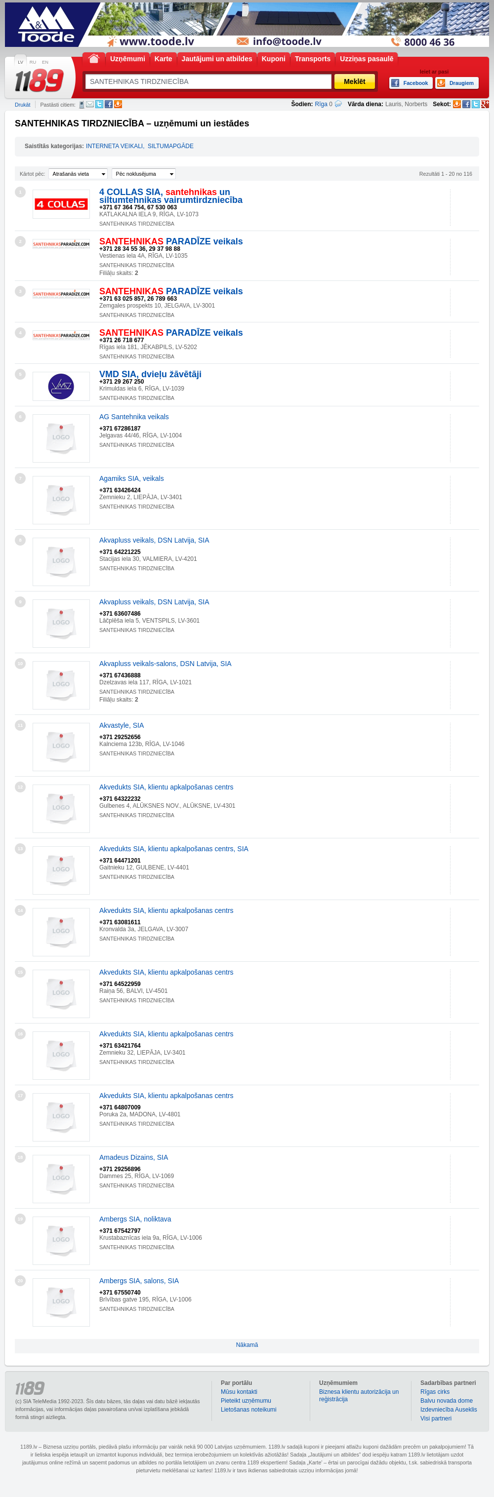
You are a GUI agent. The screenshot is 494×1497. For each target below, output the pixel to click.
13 (20, 848)
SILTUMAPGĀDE (171, 146)
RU (33, 62)
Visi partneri (436, 1418)
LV (20, 62)
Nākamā (247, 1344)
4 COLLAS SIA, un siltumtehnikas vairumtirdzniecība (171, 196)
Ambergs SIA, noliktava (135, 1219)
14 (20, 910)
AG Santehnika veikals (134, 417)
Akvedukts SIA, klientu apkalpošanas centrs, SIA (173, 849)
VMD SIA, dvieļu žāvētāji (150, 374)
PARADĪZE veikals (171, 241)
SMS (82, 105)
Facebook (109, 104)
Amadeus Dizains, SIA (133, 1157)
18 (20, 1157)
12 (20, 787)
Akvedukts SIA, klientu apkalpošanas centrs (166, 787)
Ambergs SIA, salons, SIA (139, 1281)
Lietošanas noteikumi (249, 1409)
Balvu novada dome (446, 1400)
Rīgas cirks (435, 1391)
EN (45, 62)
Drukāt (22, 105)
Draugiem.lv (118, 104)
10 (20, 663)
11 (20, 725)
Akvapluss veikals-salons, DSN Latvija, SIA (165, 664)
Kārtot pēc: (32, 174)
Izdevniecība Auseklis (448, 1409)
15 (20, 972)
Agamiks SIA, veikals (131, 478)
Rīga (321, 104)
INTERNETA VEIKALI (114, 146)
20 (20, 1280)
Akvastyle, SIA (121, 725)
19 (20, 1219)
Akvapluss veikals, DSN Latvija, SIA (154, 540)
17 (20, 1095)
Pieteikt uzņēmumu (246, 1400)
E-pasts (90, 104)
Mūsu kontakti (239, 1391)
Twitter (99, 104)
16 (20, 1033)
